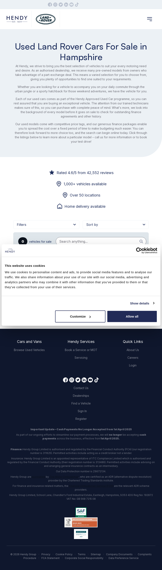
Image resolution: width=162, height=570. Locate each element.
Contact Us (81, 388)
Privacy (45, 554)
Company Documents (119, 554)
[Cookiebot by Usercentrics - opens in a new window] (139, 250)
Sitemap (96, 554)
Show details (139, 303)
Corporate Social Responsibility (84, 558)
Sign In (82, 411)
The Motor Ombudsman (64, 476)
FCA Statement (50, 558)
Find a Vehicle (81, 403)
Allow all (132, 316)
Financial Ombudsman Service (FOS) (91, 485)
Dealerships (81, 395)
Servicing (81, 357)
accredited (38, 476)
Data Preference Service (124, 558)
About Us (133, 350)
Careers (132, 357)
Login (133, 365)
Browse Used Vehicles (29, 350)
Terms (82, 554)
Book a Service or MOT (81, 350)
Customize (80, 316)
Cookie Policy (64, 554)
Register (81, 418)
